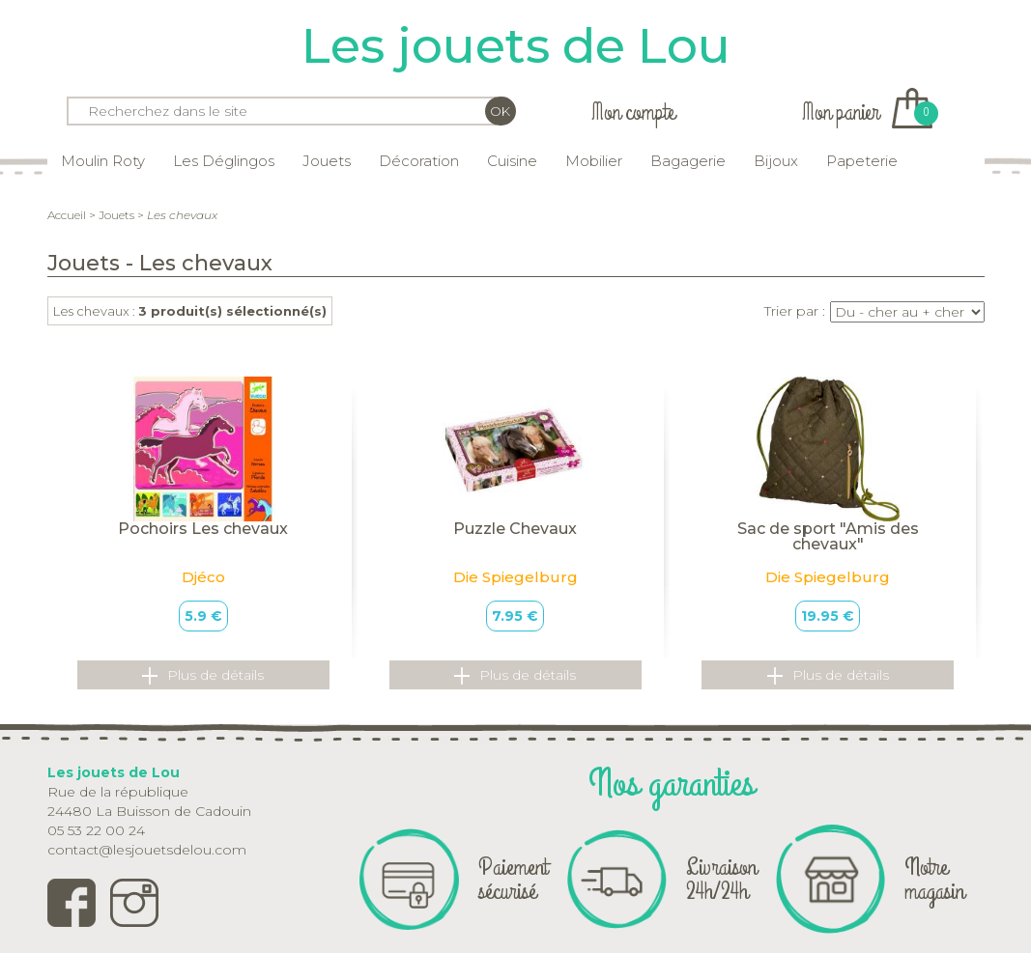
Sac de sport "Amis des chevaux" (828, 536)
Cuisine (512, 161)
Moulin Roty (103, 161)
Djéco (203, 577)
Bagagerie (688, 161)
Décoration (419, 161)
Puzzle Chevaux (515, 528)
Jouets (326, 161)
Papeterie (862, 161)
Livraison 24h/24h (721, 879)
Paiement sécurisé (513, 879)
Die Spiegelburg (515, 577)
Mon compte (632, 112)
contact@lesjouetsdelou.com (146, 849)
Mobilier (593, 161)
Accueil (66, 215)
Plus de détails (203, 675)
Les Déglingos (223, 161)
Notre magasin (934, 879)
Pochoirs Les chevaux (203, 528)
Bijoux (776, 161)
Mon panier (867, 112)
